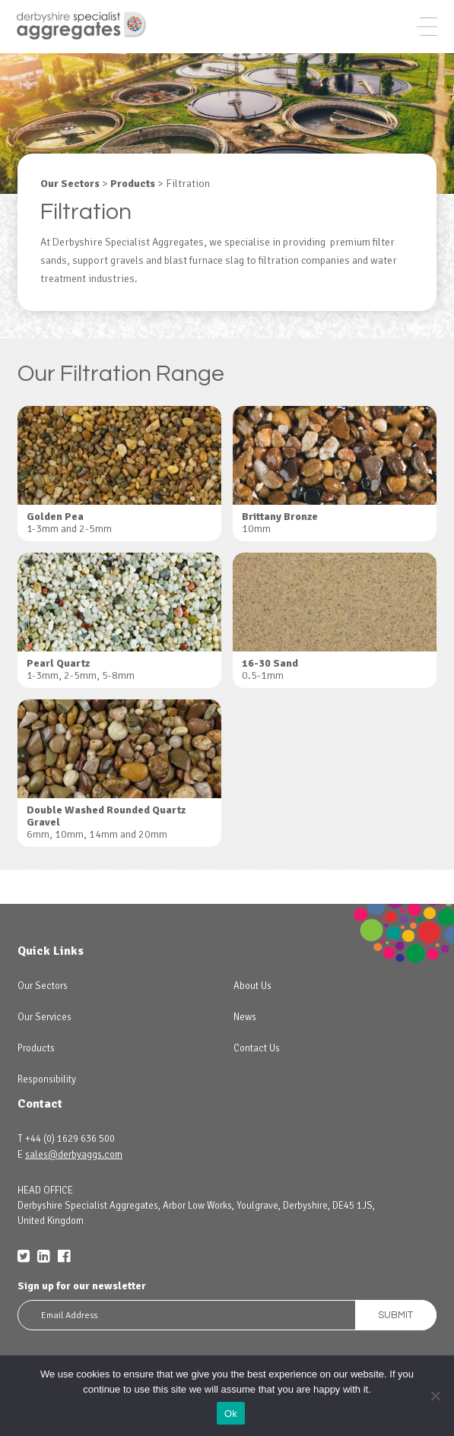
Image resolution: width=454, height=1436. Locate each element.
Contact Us (256, 1048)
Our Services (44, 1017)
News (244, 1017)
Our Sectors (42, 986)
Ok (230, 1413)
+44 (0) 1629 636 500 (70, 1139)
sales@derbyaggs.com (73, 1155)
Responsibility (46, 1079)
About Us (252, 986)
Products (36, 1048)
